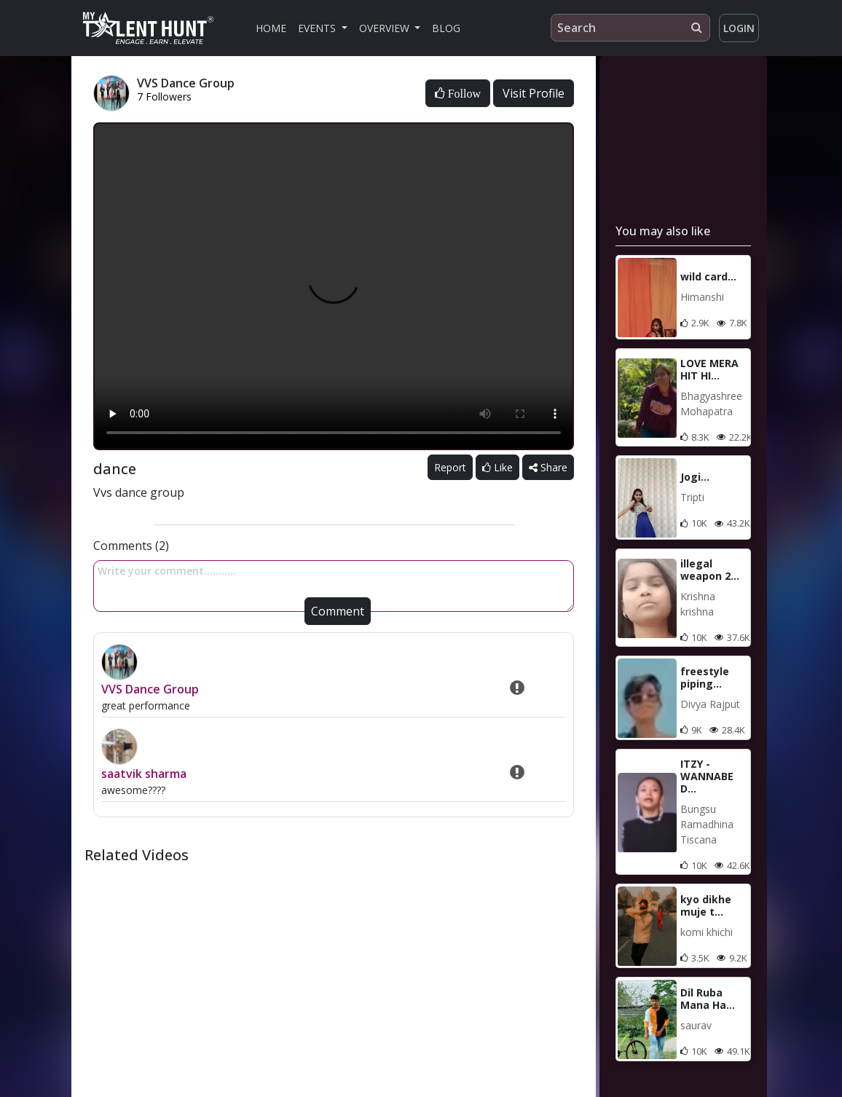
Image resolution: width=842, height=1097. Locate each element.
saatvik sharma (143, 774)
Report (450, 467)
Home (271, 28)
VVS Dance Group (150, 689)
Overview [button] (385, 28)
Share (548, 467)
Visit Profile (533, 93)
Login (739, 28)
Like (497, 467)
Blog (446, 28)
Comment (337, 611)
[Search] (630, 28)
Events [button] (318, 28)
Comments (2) (131, 546)
